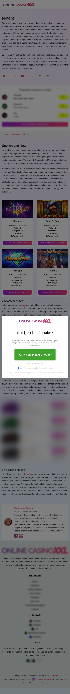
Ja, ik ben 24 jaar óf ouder (35, 354)
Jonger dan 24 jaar (35, 363)
